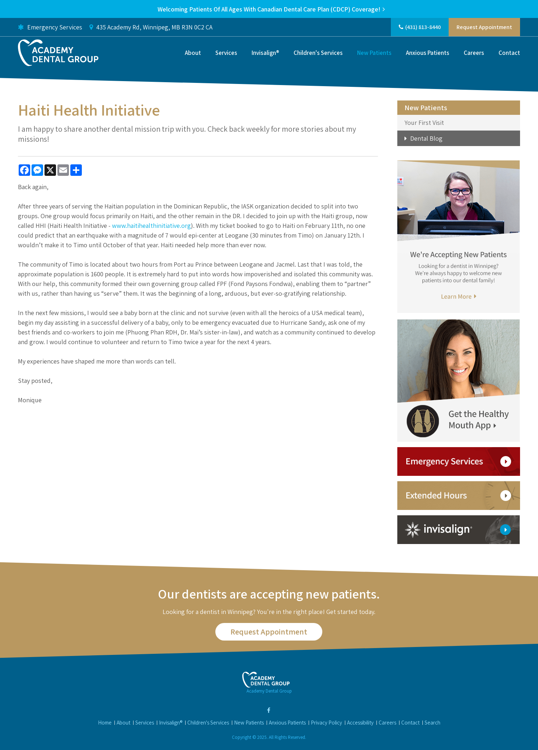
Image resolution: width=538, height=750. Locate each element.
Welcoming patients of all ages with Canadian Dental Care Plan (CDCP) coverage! (269, 9)
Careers (474, 53)
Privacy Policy (326, 722)
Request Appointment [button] (484, 27)
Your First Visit (424, 122)
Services (226, 53)
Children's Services (318, 53)
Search (432, 722)
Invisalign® (265, 53)
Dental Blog (426, 138)
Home (105, 722)
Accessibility (360, 722)
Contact (509, 53)
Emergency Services (50, 27)
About (193, 53)
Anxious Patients (427, 53)
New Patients (374, 53)
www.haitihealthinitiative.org (151, 225)
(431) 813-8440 (423, 27)
